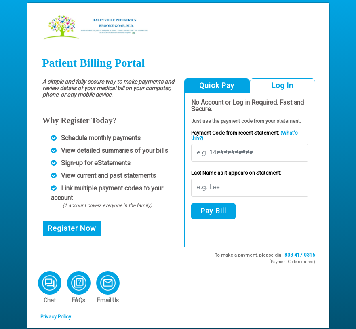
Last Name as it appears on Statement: (236, 172)
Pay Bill (213, 211)
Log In (282, 85)
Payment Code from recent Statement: (244, 135)
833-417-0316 (299, 255)
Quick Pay (216, 85)
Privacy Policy (55, 317)
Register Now (72, 228)
